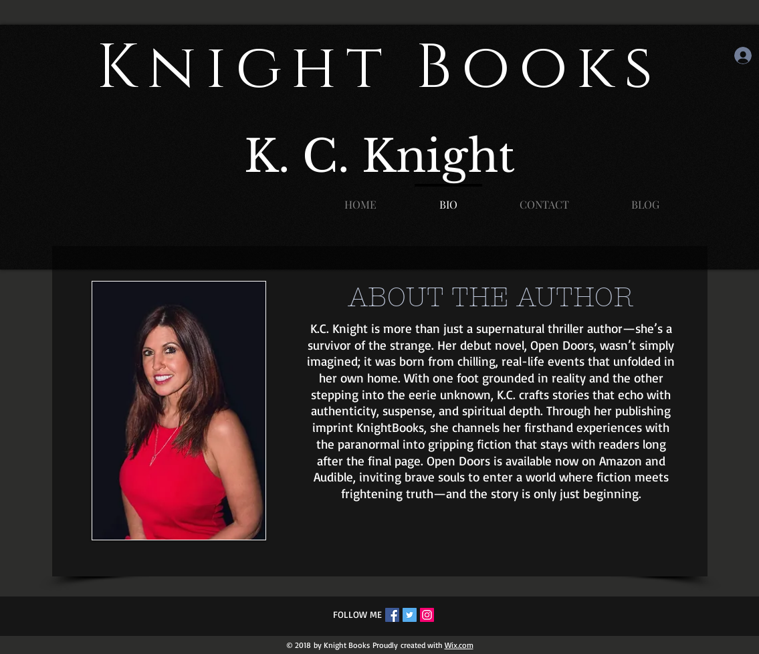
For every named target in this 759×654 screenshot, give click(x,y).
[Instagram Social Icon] (427, 615)
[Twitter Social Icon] (410, 615)
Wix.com (459, 645)
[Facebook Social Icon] (392, 615)
